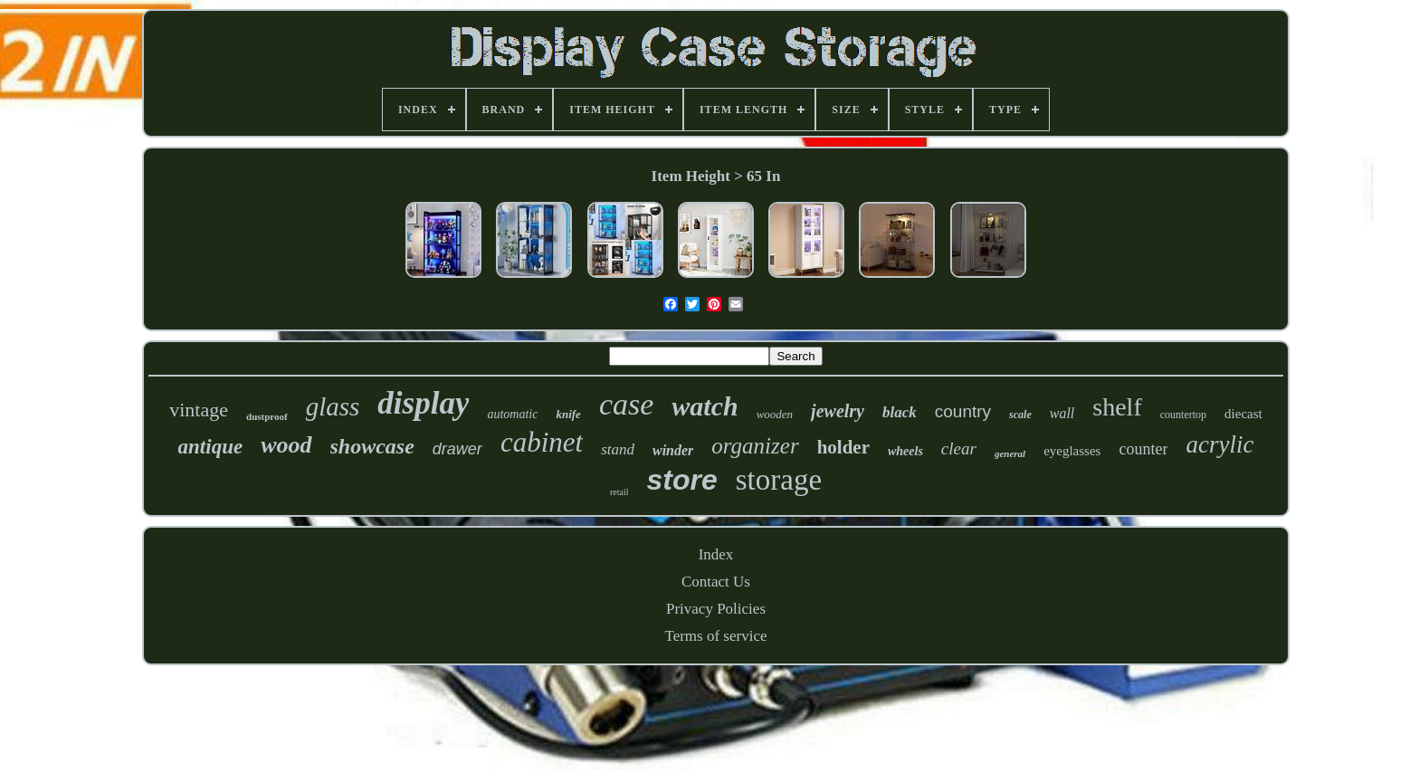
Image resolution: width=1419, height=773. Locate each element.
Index (716, 554)
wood (286, 445)
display (423, 403)
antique (210, 446)
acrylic (1219, 444)
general (1010, 453)
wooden (775, 414)
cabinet (541, 442)
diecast (1243, 413)
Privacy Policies (716, 608)
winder (672, 450)
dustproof (267, 416)
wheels (905, 451)
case (626, 404)
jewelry (837, 411)
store (681, 479)
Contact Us (715, 581)
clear (958, 448)
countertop (1183, 414)
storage (779, 479)
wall (1062, 413)
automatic (512, 414)
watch (704, 406)
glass (333, 406)
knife (568, 414)
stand (617, 449)
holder (843, 447)
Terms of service (715, 635)
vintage (198, 409)
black (899, 412)
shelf (1116, 407)
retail (619, 492)
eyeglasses (1071, 451)
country (963, 411)
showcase (372, 446)
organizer (754, 446)
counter (1143, 449)
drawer (457, 449)
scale (1020, 414)
